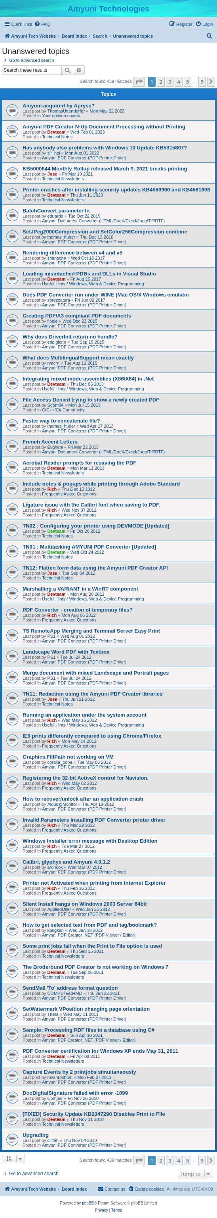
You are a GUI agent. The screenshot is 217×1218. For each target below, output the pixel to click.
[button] (139, 81)
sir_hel (53, 153)
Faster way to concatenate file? (61, 421)
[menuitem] (42, 24)
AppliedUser (59, 909)
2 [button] (160, 81)
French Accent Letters (50, 442)
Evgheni (55, 447)
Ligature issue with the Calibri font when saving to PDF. (91, 505)
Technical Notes (57, 136)
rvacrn (53, 363)
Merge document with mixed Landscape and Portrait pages (96, 673)
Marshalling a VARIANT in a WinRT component (80, 589)
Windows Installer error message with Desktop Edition (90, 841)
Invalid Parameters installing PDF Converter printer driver (94, 820)
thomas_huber (61, 237)
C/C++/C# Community (63, 409)
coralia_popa (59, 762)
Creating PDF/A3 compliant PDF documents (77, 316)
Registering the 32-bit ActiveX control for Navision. (85, 778)
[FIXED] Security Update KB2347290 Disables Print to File (94, 1114)
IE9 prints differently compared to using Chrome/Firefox (92, 736)
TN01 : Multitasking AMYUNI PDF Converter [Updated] (89, 547)
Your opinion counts (61, 115)
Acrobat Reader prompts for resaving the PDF (79, 463)
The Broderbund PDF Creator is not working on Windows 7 (95, 967)
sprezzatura (58, 300)
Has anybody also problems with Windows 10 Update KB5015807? (105, 148)
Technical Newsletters (63, 178)
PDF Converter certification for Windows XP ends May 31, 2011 (100, 1051)
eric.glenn (56, 342)
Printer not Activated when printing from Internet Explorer (94, 883)
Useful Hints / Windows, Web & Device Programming (93, 283)
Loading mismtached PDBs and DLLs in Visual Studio (89, 274)
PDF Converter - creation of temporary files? (78, 610)
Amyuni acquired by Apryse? (59, 106)
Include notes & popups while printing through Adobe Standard (101, 484)
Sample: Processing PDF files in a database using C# (88, 1030)
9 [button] (202, 81)
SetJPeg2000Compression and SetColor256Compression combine (105, 232)
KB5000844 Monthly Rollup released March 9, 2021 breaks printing (105, 169)
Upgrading (36, 1135)
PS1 (51, 636)
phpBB (88, 1203)
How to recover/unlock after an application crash (83, 799)
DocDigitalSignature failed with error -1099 (75, 1093)
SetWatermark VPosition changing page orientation (86, 1009)
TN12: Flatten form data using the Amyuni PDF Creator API (95, 568)
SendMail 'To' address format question (70, 988)
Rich (52, 489)
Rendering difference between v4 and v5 (72, 253)
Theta (52, 1014)
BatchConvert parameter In (56, 211)
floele (52, 321)
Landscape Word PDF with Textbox (66, 652)
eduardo (55, 216)
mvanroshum (59, 1077)
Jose (52, 174)
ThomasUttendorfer (66, 111)
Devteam (56, 132)
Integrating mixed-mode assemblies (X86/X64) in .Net (88, 379)
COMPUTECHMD (64, 993)
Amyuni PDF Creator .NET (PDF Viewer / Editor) (88, 935)
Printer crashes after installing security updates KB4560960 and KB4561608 (116, 190)
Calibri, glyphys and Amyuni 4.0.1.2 (66, 862)
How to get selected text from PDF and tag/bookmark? (90, 925)
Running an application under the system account (85, 715)
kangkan (55, 930)
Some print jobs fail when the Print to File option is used (92, 946)
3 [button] (169, 81)
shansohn (56, 258)
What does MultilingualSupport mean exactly (78, 358)
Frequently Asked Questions (69, 493)
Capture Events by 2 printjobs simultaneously (79, 1072)
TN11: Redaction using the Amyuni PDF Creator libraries (92, 694)
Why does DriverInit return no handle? (70, 337)
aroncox (55, 867)
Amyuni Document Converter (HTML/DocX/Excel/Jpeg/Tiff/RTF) (103, 220)
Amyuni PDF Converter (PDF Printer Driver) (84, 157)
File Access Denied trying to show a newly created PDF (91, 400)
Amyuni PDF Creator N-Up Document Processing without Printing (104, 127)
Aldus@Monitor (62, 804)
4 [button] (178, 81)
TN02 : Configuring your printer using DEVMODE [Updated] (96, 526)
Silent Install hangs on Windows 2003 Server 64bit (85, 904)
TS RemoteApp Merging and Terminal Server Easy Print (91, 631)
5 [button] (187, 81)
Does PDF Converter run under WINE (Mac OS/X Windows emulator (106, 295)
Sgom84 (55, 405)
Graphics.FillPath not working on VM (68, 757)
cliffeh (53, 1140)
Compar (55, 1098)
